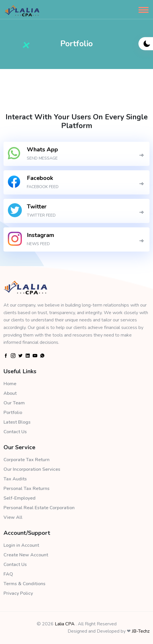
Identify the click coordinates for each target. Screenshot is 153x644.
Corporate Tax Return (26, 460)
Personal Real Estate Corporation (39, 508)
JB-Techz (141, 631)
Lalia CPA (65, 624)
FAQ (8, 574)
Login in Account (21, 545)
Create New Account (25, 555)
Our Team (14, 403)
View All (12, 517)
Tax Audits (15, 479)
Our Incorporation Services (31, 469)
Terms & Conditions (24, 584)
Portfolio (12, 412)
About (10, 393)
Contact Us (15, 432)
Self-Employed (19, 498)
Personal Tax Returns (26, 488)
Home (9, 384)
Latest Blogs (17, 422)
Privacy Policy (18, 593)
